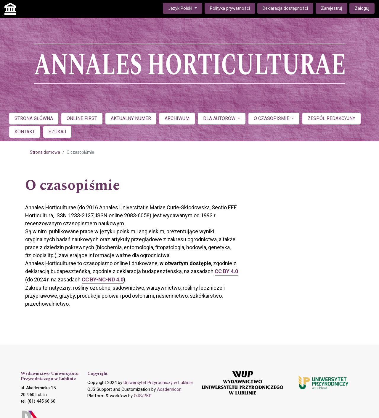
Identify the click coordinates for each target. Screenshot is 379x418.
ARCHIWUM (177, 118)
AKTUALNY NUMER (131, 118)
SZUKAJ (57, 132)
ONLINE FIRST (82, 118)
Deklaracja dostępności (285, 8)
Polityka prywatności (230, 8)
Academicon (169, 389)
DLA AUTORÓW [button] (220, 118)
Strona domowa (45, 152)
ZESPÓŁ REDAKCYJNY (331, 118)
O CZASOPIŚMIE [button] (272, 118)
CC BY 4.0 (226, 271)
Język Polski (185, 8)
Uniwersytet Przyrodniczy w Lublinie (158, 382)
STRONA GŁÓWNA (34, 118)
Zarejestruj (331, 8)
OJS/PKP (143, 395)
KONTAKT (25, 132)
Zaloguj (362, 8)
